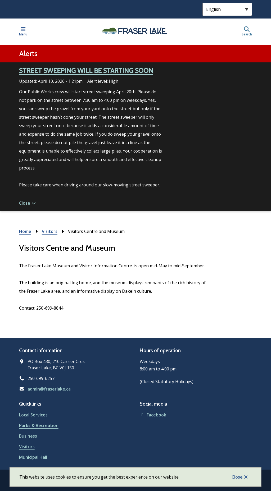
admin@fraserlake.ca (49, 389)
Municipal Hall (33, 457)
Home (25, 231)
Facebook (153, 415)
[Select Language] (227, 9)
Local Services (33, 415)
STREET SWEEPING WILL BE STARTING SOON (86, 71)
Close (237, 477)
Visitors (49, 231)
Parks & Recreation (38, 425)
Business (28, 436)
